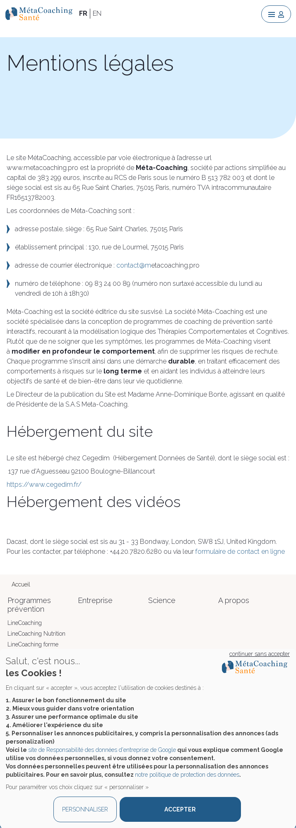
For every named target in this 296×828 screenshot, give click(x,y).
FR (83, 13)
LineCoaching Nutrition (36, 633)
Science (162, 600)
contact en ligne (261, 551)
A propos (233, 600)
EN (97, 13)
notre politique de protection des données (187, 774)
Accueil (21, 584)
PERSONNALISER (85, 809)
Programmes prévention (29, 604)
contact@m (133, 265)
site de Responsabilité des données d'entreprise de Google (102, 750)
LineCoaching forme (32, 644)
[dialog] (148, 738)
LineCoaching (24, 623)
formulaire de (216, 551)
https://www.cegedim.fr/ (44, 484)
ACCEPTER (180, 809)
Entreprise (95, 600)
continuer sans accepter (259, 654)
